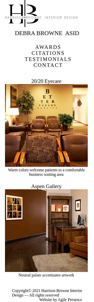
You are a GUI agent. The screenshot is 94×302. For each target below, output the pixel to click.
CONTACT (48, 65)
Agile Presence (70, 299)
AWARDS (48, 47)
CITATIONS (48, 53)
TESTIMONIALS (48, 59)
